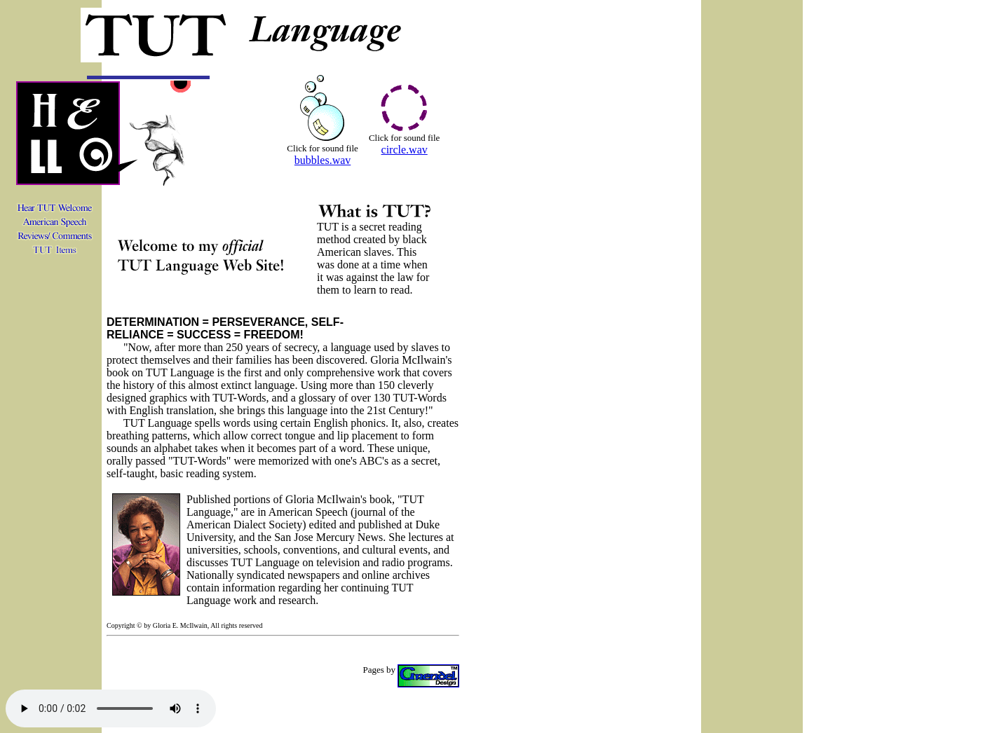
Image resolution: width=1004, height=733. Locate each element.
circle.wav (404, 150)
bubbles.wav (322, 160)
